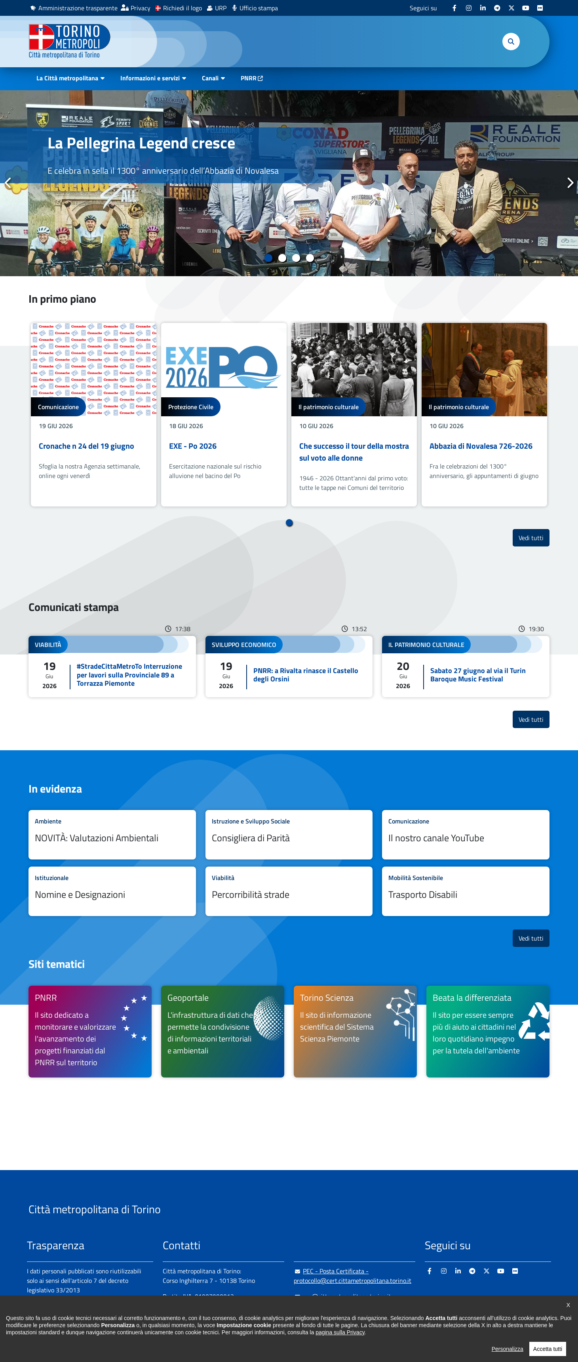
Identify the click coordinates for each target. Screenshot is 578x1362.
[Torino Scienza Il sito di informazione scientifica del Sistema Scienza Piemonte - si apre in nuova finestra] (355, 1031)
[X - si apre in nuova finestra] (511, 8)
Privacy (140, 8)
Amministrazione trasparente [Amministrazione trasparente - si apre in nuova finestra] (78, 8)
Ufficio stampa (259, 8)
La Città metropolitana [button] (67, 78)
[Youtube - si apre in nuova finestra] (525, 8)
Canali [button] (210, 78)
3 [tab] (296, 258)
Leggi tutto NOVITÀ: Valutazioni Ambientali (112, 834)
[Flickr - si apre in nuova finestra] (540, 8)
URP (220, 8)
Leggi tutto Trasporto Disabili (465, 891)
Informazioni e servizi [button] (150, 78)
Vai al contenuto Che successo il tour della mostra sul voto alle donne (354, 415)
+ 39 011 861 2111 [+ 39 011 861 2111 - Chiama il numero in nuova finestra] (224, 1312)
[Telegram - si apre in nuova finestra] (497, 8)
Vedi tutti (534, 538)
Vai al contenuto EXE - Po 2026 (224, 415)
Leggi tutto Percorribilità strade (289, 891)
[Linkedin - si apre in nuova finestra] (483, 8)
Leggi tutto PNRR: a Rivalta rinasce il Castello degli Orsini (289, 666)
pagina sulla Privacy (340, 1353)
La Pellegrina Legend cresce (141, 143)
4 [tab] (310, 258)
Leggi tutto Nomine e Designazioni (112, 891)
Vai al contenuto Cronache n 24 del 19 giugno (94, 415)
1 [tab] (268, 258)
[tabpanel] (289, 183)
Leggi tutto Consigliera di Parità (289, 834)
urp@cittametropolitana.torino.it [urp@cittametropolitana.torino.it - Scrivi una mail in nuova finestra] (342, 1296)
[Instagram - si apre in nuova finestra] (468, 8)
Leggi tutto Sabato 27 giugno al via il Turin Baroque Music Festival (465, 666)
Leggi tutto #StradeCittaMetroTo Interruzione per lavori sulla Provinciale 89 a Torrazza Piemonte (112, 666)
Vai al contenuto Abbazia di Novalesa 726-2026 (484, 415)
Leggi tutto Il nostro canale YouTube (465, 834)
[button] (511, 41)
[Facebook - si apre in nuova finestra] (454, 8)
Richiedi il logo (182, 8)
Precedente (8, 183)
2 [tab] (282, 258)
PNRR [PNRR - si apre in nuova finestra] (249, 78)
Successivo (569, 183)
